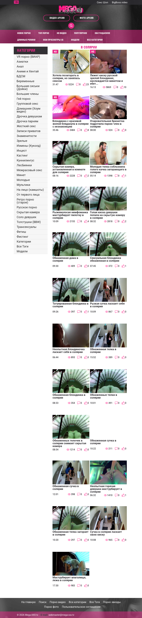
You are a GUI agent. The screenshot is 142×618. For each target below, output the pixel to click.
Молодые (23, 180)
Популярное (80, 33)
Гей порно (23, 98)
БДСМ (21, 76)
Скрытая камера (28, 212)
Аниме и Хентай (28, 71)
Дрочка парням (27, 121)
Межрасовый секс (29, 170)
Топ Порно (43, 33)
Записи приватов (28, 131)
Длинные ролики (26, 39)
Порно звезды (112, 602)
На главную (28, 602)
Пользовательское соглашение (81, 606)
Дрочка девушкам (29, 116)
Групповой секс (27, 103)
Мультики (23, 184)
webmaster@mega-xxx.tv (61, 615)
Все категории (95, 39)
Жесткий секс (26, 126)
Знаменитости (27, 136)
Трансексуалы (26, 227)
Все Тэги (22, 246)
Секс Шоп (102, 2)
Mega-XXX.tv (31, 615)
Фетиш (21, 231)
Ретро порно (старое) (25, 201)
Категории (24, 241)
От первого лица (28, 194)
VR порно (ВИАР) (28, 56)
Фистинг (22, 236)
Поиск (42, 602)
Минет (21, 175)
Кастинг (22, 155)
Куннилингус (25, 160)
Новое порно (24, 33)
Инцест (22, 150)
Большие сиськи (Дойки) (28, 87)
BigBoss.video (119, 2)
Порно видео (58, 602)
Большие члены (28, 94)
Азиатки (22, 61)
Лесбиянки (24, 165)
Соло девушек (26, 217)
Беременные (25, 81)
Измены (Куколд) (29, 145)
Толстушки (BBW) (29, 222)
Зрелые (22, 140)
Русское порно (27, 207)
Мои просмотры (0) (53, 39)
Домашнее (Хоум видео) (28, 110)
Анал (20, 66)
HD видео (61, 33)
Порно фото (51, 606)
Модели (75, 39)
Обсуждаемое (102, 33)
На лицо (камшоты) (30, 189)
